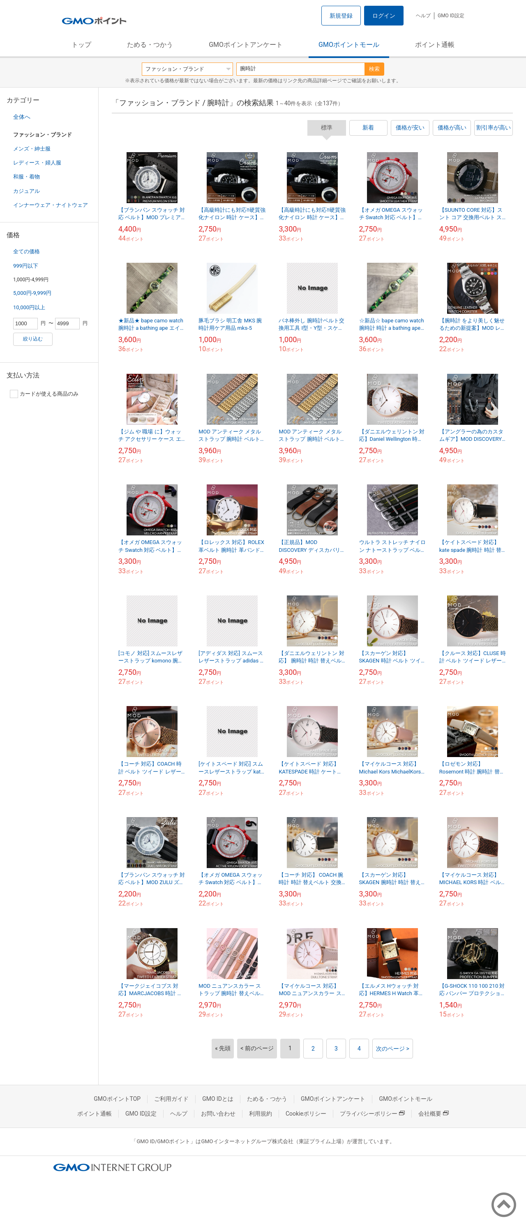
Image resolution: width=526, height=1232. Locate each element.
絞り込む (33, 339)
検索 (374, 69)
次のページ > (392, 1048)
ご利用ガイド (171, 1098)
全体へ (21, 116)
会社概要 (433, 1113)
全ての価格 (26, 251)
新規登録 (341, 15)
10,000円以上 (29, 307)
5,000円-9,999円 (32, 293)
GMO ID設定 (451, 16)
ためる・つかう (150, 45)
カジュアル (26, 191)
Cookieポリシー (306, 1113)
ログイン (383, 15)
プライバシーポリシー (372, 1113)
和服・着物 (26, 177)
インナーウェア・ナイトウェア (50, 205)
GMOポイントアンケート (246, 45)
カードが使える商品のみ (44, 394)
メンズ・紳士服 (32, 149)
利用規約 (260, 1113)
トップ (81, 45)
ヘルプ (423, 16)
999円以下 (25, 266)
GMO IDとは (217, 1098)
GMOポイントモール (348, 45)
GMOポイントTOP (117, 1098)
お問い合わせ (218, 1113)
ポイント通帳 (434, 45)
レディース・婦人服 (37, 163)
